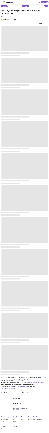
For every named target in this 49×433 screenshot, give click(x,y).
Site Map (15, 426)
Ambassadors (4, 419)
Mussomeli (16, 398)
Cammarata (17, 403)
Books (22, 421)
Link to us (15, 424)
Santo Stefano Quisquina (20, 408)
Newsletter (3, 426)
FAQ (14, 419)
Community (5, 417)
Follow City (25, 6)
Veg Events (3, 421)
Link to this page (5, 391)
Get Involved (4, 428)
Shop (22, 417)
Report (4, 388)
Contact (15, 421)
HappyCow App (33, 417)
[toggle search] (40, 2)
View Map (16, 400)
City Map (4, 6)
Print (46, 6)
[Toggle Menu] (1, 2)
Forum (2, 424)
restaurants (25, 386)
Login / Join (45, 2)
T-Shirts (22, 419)
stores (12, 386)
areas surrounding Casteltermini (36, 382)
